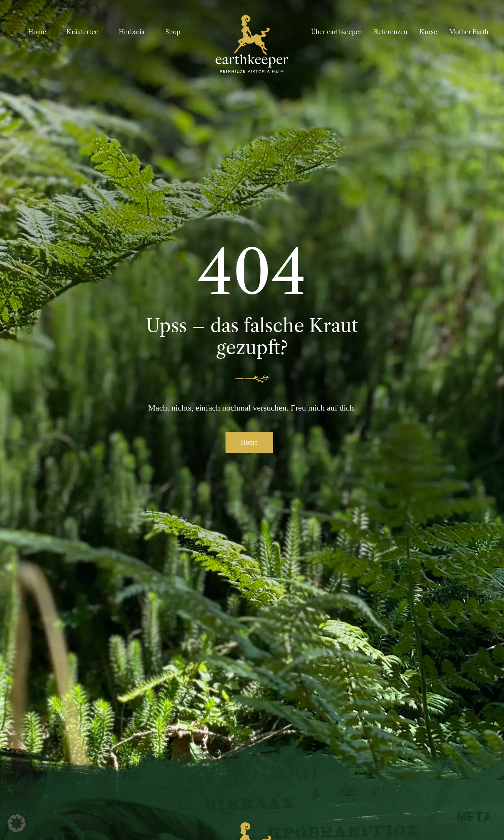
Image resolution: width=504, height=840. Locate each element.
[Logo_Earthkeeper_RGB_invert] (252, 11)
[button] (16, 823)
